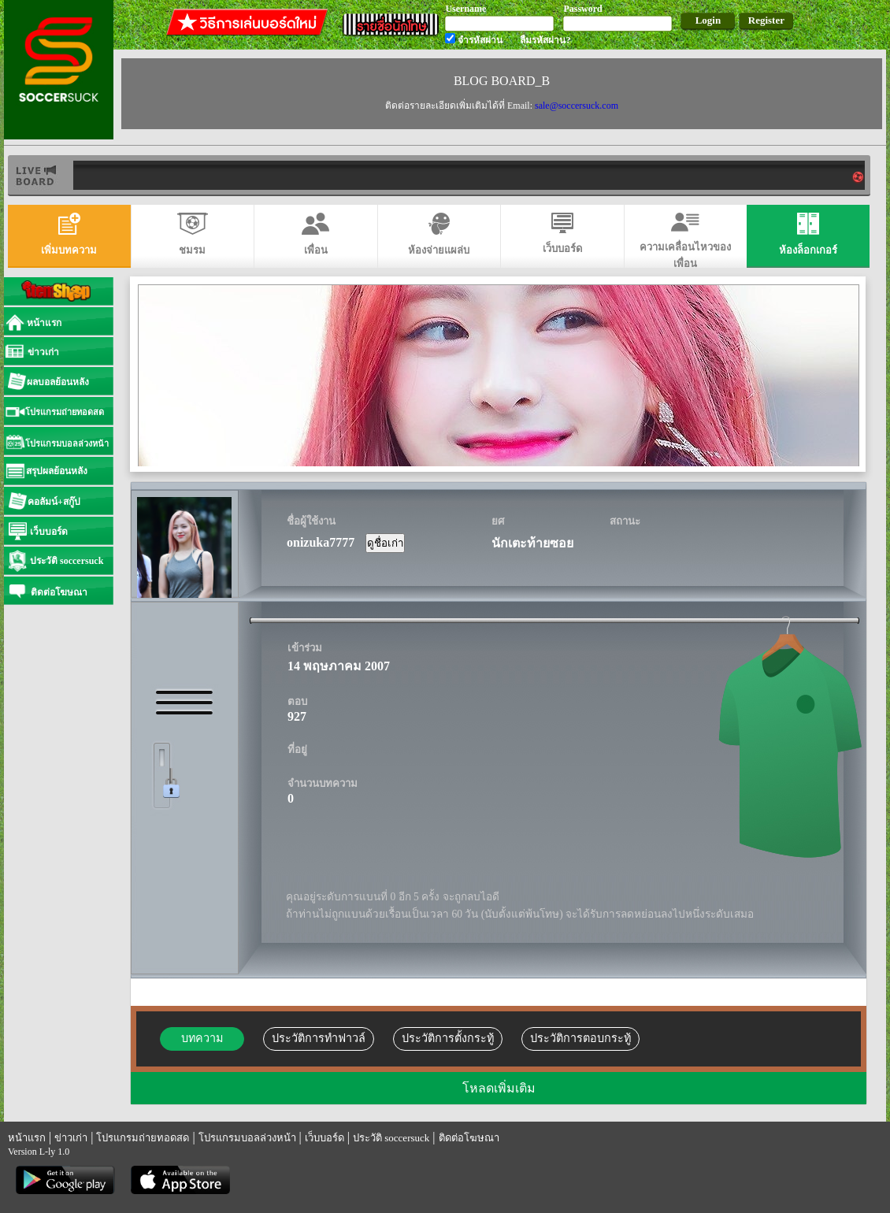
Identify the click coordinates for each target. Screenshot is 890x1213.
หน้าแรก (27, 1138)
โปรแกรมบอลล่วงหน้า (247, 1138)
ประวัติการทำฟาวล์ (318, 1038)
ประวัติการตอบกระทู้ (580, 1038)
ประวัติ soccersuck (391, 1138)
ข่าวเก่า (70, 1138)
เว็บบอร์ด (324, 1138)
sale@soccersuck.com (576, 105)
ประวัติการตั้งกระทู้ (448, 1038)
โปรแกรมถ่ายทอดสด (142, 1138)
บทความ (202, 1038)
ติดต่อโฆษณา (469, 1138)
